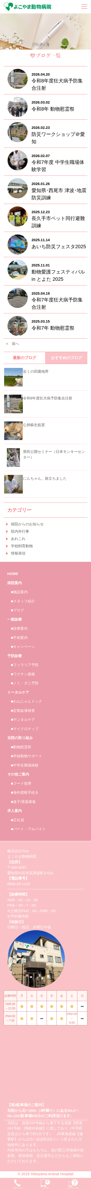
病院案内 (14, 583)
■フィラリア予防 (25, 665)
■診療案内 (19, 628)
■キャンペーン (23, 646)
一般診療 (14, 619)
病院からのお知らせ (27, 524)
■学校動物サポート (26, 756)
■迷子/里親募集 (23, 802)
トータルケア (18, 692)
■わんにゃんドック (26, 701)
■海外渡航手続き (25, 792)
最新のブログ (24, 358)
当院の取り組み (20, 738)
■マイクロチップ (25, 729)
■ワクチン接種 (23, 674)
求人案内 (14, 811)
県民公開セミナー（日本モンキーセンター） (54, 454)
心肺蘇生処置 (34, 425)
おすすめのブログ (66, 358)
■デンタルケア (23, 719)
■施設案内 (19, 592)
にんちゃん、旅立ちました (45, 478)
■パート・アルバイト (28, 829)
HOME (12, 574)
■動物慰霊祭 (21, 747)
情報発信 (18, 553)
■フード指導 (21, 783)
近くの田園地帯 (36, 371)
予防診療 (14, 656)
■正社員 (17, 820)
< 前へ (12, 344)
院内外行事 (20, 531)
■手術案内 (19, 637)
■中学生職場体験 (25, 765)
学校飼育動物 (22, 546)
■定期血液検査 (23, 710)
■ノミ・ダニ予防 (25, 683)
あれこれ (18, 539)
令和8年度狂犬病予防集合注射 (47, 398)
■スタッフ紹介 (23, 601)
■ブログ (17, 610)
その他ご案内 (18, 774)
